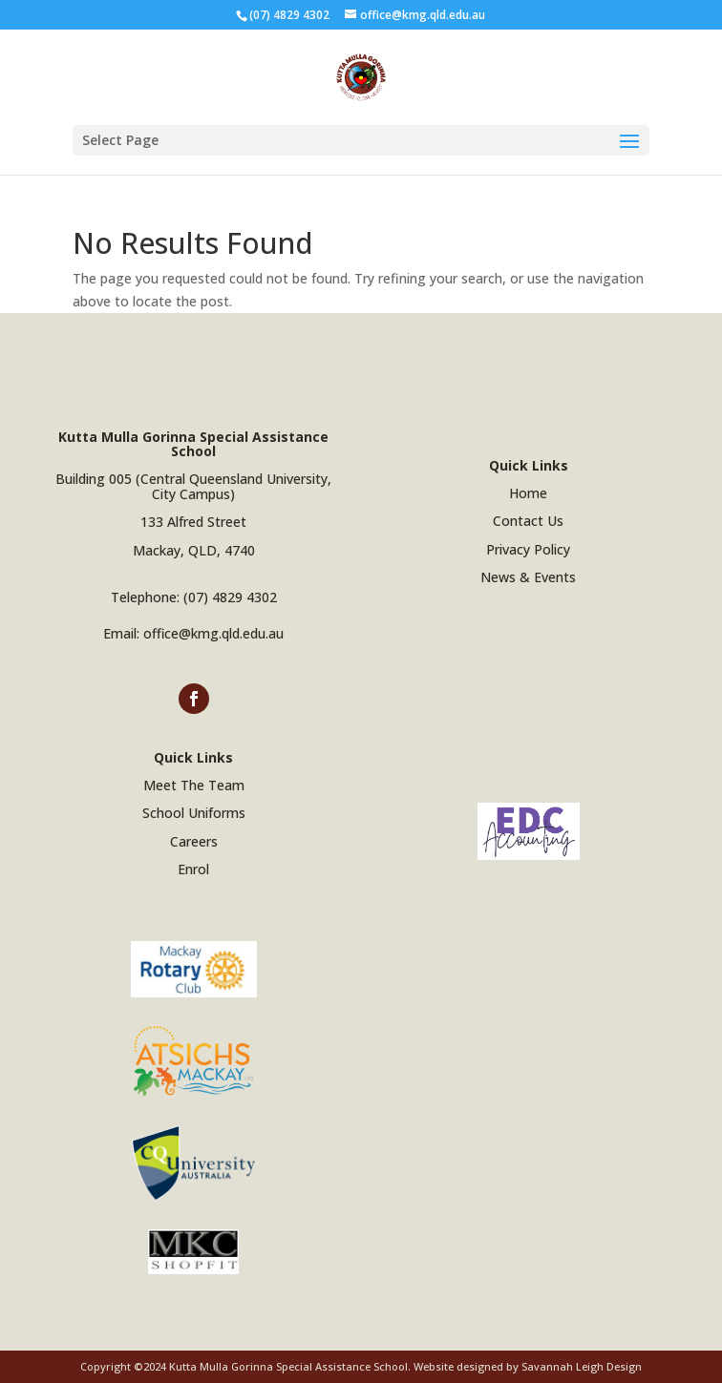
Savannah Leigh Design (581, 1366)
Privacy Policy (528, 549)
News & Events (528, 577)
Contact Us (528, 521)
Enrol (193, 869)
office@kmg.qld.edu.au (213, 633)
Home (528, 493)
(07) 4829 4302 (230, 597)
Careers (194, 841)
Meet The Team (193, 785)
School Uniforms (193, 813)
